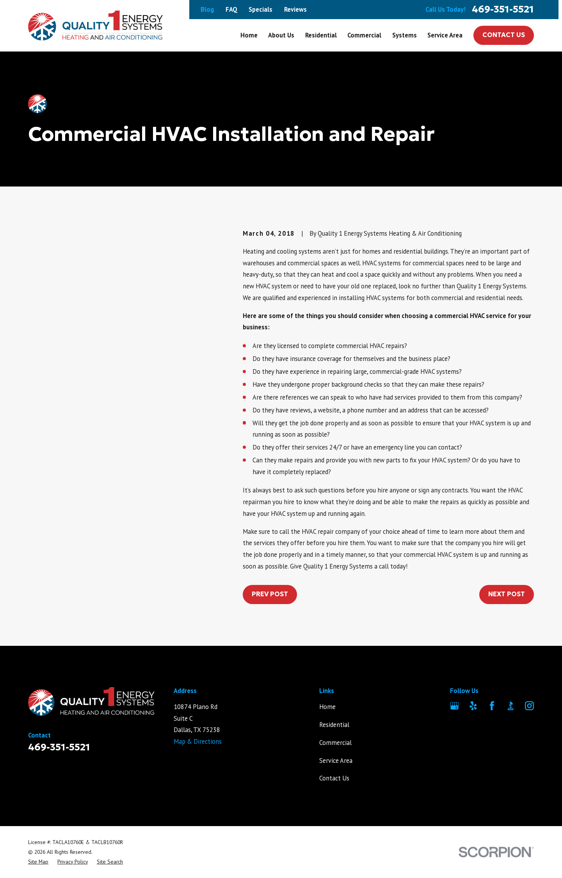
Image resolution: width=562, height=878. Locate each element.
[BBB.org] (510, 705)
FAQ (231, 9)
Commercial (335, 742)
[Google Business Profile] (454, 705)
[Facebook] (491, 705)
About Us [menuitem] (281, 35)
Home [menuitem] (249, 35)
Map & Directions (198, 741)
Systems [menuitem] (404, 35)
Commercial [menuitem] (364, 35)
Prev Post (270, 594)
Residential (334, 724)
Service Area (335, 760)
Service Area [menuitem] (444, 35)
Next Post (506, 594)
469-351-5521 (503, 9)
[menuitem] (38, 862)
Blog (207, 9)
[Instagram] (529, 705)
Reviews (295, 9)
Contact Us (503, 35)
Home (327, 706)
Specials (260, 9)
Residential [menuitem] (321, 35)
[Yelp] (473, 705)
